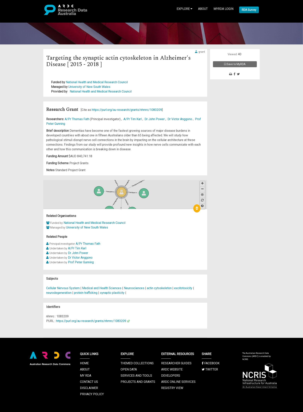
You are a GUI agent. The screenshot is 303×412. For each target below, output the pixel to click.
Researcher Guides (176, 363)
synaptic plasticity (112, 293)
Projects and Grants (138, 382)
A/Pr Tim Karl (132, 119)
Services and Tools (136, 375)
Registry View (172, 388)
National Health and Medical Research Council (97, 82)
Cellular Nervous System (63, 288)
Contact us (89, 382)
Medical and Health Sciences (102, 288)
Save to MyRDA (235, 64)
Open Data (129, 369)
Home (84, 363)
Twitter (210, 369)
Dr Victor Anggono (180, 119)
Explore (184, 9)
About (203, 9)
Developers (170, 375)
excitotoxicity (183, 288)
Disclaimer (89, 388)
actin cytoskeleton (159, 288)
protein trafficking (85, 293)
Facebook (211, 363)
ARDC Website (172, 369)
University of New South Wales (89, 87)
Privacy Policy (92, 394)
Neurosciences (134, 288)
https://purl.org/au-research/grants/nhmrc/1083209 (127, 110)
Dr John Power (155, 119)
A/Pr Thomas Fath (77, 119)
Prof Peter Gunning (81, 262)
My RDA (85, 375)
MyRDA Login (223, 9)
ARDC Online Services (178, 382)
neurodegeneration (58, 293)
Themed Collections (137, 363)
